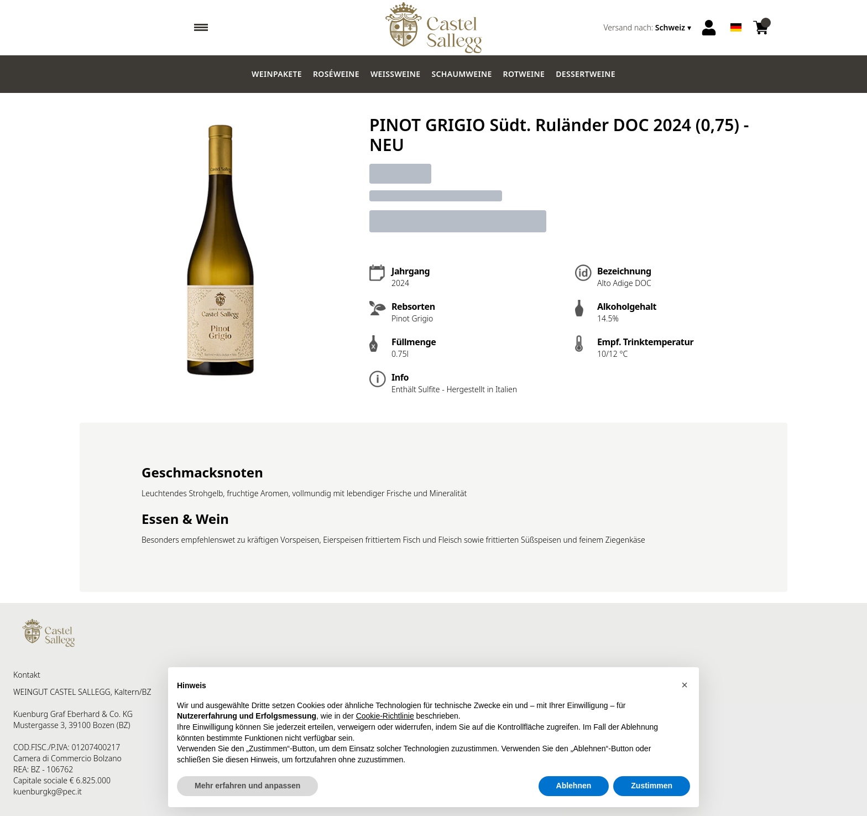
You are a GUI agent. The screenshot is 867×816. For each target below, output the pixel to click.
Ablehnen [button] (574, 785)
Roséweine (336, 74)
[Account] (709, 27)
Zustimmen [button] (651, 785)
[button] (684, 685)
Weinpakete (277, 74)
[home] (433, 27)
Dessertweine (585, 74)
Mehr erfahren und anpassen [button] (247, 785)
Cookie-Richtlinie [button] (385, 715)
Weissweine (395, 74)
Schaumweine (461, 74)
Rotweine (524, 74)
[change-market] (648, 27)
